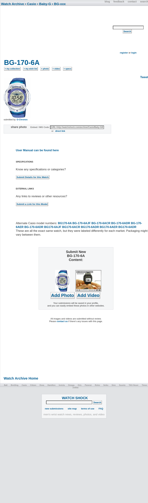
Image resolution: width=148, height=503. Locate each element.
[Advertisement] (56, 33)
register (124, 52)
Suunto (122, 385)
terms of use (87, 408)
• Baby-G (44, 4)
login (134, 52)
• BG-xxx (59, 4)
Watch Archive (12, 4)
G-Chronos (22, 119)
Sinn (114, 385)
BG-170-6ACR (100, 223)
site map (72, 408)
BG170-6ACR (71, 227)
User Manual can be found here (37, 150)
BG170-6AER (109, 227)
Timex (144, 385)
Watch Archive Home (21, 378)
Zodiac (76, 387)
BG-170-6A (22, 62)
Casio (24, 385)
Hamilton (51, 385)
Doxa (41, 385)
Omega (71, 385)
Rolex (97, 385)
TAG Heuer (133, 385)
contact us (62, 321)
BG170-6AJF (52, 227)
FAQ (101, 408)
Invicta (62, 385)
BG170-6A (65, 223)
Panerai (88, 385)
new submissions (54, 408)
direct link (60, 131)
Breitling (14, 385)
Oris (80, 385)
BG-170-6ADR (120, 223)
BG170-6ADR (90, 227)
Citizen (33, 385)
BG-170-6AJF (82, 223)
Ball (5, 385)
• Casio (30, 4)
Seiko (105, 385)
